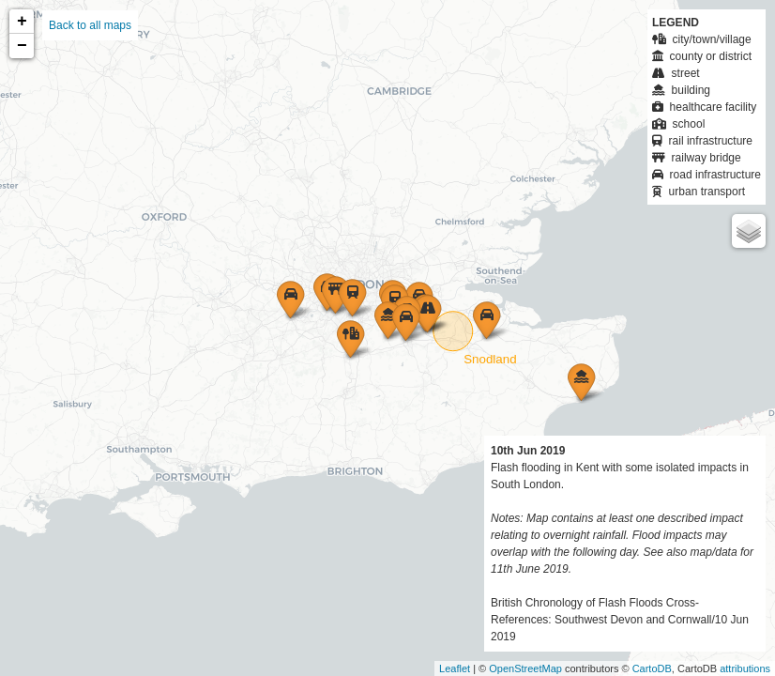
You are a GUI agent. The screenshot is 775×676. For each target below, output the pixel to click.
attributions (745, 668)
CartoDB (652, 668)
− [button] (22, 46)
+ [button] (22, 21)
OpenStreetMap (525, 668)
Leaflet (454, 668)
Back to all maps (90, 25)
